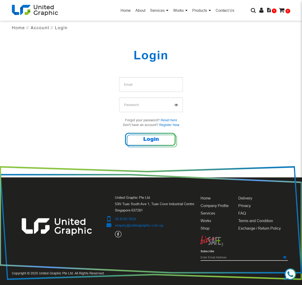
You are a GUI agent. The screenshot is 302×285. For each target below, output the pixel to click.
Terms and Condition (255, 220)
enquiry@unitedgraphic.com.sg (139, 225)
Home (18, 28)
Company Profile (215, 205)
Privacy (244, 205)
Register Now (169, 124)
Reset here (169, 120)
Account (40, 28)
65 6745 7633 (125, 218)
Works (206, 220)
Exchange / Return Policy (259, 228)
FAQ (242, 213)
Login (61, 28)
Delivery (245, 198)
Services (208, 213)
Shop (205, 228)
